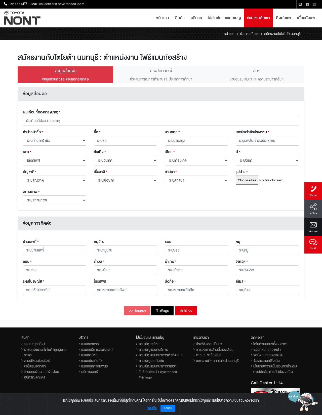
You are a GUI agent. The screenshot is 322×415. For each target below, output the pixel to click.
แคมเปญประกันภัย (151, 361)
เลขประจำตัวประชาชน (252, 132)
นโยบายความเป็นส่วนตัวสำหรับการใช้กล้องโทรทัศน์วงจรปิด (275, 369)
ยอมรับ (168, 408)
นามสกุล (172, 132)
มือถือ (170, 281)
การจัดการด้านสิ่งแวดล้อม (214, 350)
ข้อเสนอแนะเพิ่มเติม (266, 361)
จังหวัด (242, 262)
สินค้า (180, 18)
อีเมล (241, 281)
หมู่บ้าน (99, 242)
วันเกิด (100, 152)
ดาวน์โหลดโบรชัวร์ (37, 361)
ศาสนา (171, 172)
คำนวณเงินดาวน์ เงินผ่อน (41, 372)
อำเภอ (170, 262)
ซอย (168, 242)
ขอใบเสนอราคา (35, 366)
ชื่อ (97, 132)
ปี (238, 152)
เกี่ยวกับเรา (306, 18)
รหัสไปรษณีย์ (33, 281)
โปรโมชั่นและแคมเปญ (224, 18)
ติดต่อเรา (283, 18)
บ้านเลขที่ (31, 242)
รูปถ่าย (242, 172)
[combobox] (125, 270)
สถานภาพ (31, 192)
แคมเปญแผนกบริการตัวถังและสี (161, 355)
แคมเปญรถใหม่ (34, 344)
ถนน (27, 262)
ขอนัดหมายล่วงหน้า (267, 350)
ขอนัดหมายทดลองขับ (268, 355)
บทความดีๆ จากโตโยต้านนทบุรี (217, 361)
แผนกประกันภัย (92, 361)
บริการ (196, 18)
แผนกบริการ (90, 344)
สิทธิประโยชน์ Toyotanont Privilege (158, 374)
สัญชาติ (29, 172)
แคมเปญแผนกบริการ (153, 350)
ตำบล (99, 262)
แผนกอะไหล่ (89, 355)
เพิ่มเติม (152, 408)
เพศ (27, 152)
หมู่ (238, 242)
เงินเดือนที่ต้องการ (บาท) (41, 112)
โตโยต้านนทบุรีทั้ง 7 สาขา (270, 344)
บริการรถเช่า (90, 372)
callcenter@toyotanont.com (61, 4)
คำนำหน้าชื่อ (33, 132)
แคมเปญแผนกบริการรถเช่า (158, 366)
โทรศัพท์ (100, 281)
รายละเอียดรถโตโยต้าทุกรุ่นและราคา (45, 352)
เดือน (170, 152)
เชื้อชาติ (100, 172)
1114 (19, 4)
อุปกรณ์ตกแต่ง (34, 377)
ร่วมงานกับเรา (258, 18)
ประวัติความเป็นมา (209, 344)
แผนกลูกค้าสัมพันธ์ (94, 366)
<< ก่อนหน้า (137, 311)
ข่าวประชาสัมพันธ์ (208, 355)
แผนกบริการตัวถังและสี (97, 350)
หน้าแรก (162, 18)
